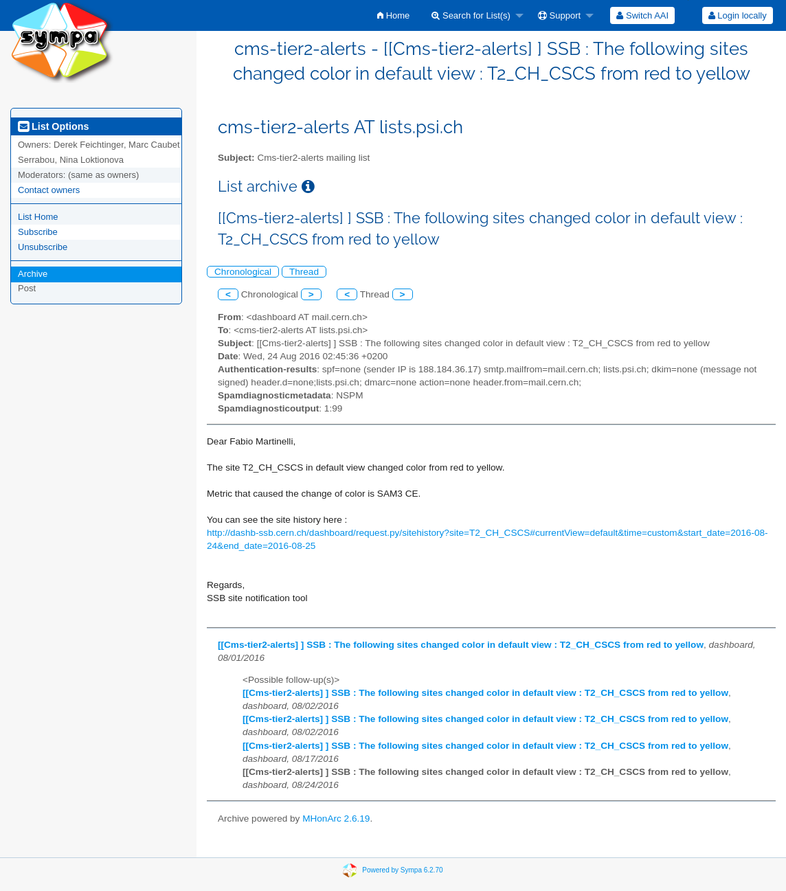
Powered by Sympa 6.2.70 (402, 870)
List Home (38, 217)
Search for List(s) (470, 15)
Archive (32, 274)
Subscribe (38, 232)
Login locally (737, 15)
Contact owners (49, 190)
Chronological (242, 272)
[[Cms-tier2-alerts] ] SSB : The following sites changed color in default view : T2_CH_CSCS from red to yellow (461, 645)
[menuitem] (393, 15)
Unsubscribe (42, 247)
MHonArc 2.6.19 (336, 818)
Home (393, 15)
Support (559, 15)
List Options (53, 126)
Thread (304, 272)
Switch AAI (642, 15)
